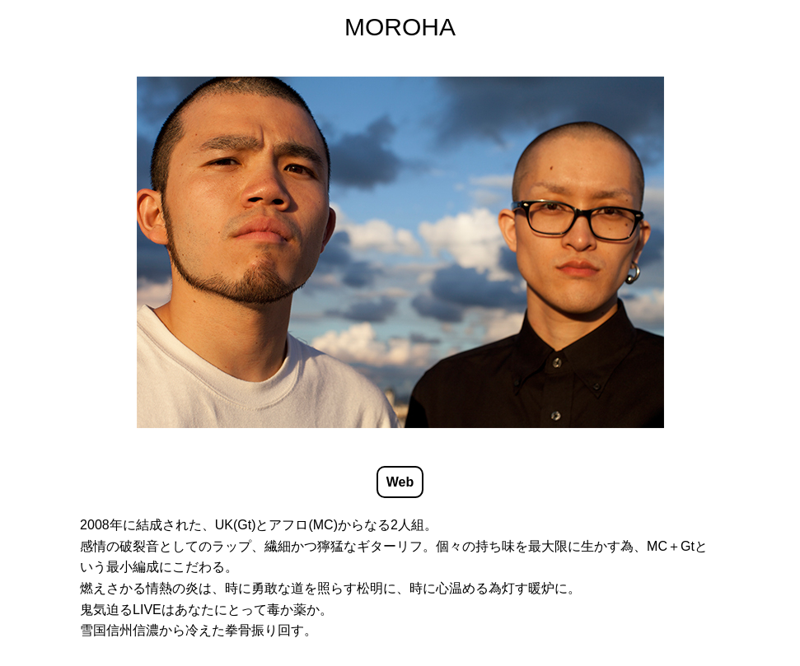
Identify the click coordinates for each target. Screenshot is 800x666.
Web (400, 482)
